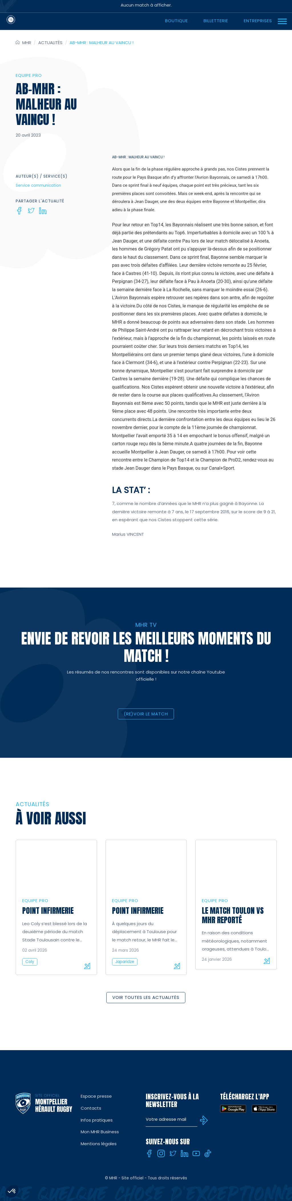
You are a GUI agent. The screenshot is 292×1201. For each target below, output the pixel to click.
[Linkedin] (42, 210)
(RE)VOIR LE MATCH (146, 714)
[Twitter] (31, 210)
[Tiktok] (208, 1153)
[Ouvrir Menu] (282, 21)
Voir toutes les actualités (145, 997)
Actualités (50, 43)
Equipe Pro (29, 75)
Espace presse (96, 1096)
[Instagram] (161, 1153)
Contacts (91, 1108)
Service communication (38, 185)
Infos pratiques (97, 1120)
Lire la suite (87, 966)
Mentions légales (99, 1144)
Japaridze (124, 961)
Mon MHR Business (100, 1132)
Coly (29, 961)
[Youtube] (196, 1153)
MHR (26, 43)
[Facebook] (19, 210)
